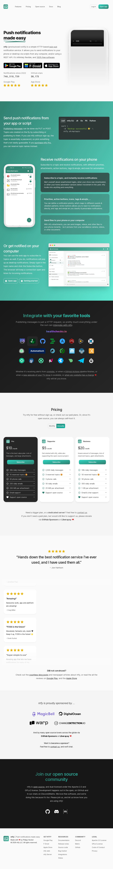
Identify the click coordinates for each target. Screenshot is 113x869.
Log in (93, 6)
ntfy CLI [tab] (70, 121)
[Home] (6, 6)
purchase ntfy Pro (43, 143)
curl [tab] (63, 121)
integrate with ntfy (62, 325)
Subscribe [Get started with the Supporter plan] (56, 462)
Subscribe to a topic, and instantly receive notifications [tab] (70, 178)
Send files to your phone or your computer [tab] (64, 220)
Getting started (29, 281)
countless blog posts (38, 675)
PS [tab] (86, 121)
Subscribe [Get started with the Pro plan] (20, 462)
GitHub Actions (72, 371)
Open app (103, 6)
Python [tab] (93, 121)
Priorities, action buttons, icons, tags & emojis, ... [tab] (67, 199)
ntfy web (46, 851)
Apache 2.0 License (99, 840)
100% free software (45, 57)
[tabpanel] (84, 128)
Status (60, 858)
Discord (78, 840)
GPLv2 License (97, 844)
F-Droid (46, 844)
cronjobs (51, 371)
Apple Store (71, 678)
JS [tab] (77, 121)
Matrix (77, 844)
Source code (63, 847)
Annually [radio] (61, 426)
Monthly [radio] (52, 426)
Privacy (94, 851)
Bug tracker (62, 851)
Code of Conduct (98, 847)
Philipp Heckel (28, 840)
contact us (82, 512)
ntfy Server (47, 854)
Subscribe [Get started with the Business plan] (92, 462)
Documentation (63, 840)
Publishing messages (13, 128)
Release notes (63, 844)
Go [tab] (81, 121)
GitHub (77, 847)
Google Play (52, 678)
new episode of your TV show (37, 375)
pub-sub (53, 47)
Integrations (62, 854)
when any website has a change (79, 375)
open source (38, 787)
